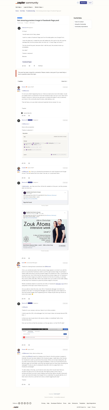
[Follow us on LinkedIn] (22, 403)
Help (48, 403)
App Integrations (91, 403)
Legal (89, 407)
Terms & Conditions (48, 397)
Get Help (19, 7)
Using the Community (80, 24)
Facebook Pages (27, 62)
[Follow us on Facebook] (19, 403)
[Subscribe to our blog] (25, 403)
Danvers (24, 87)
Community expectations (81, 26)
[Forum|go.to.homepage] (27, 2)
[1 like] (26, 113)
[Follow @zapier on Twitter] (27, 403)
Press (64, 403)
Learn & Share (28, 7)
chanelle (24, 167)
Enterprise (75, 403)
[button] (83, 2)
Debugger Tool (60, 283)
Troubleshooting (30, 11)
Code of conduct (79, 21)
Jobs (69, 403)
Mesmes (24, 27)
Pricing (43, 403)
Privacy (94, 407)
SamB (23, 262)
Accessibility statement (59, 397)
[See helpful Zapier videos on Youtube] (30, 403)
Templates (82, 403)
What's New (39, 7)
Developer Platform (56, 403)
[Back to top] (106, 395)
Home (17, 11)
